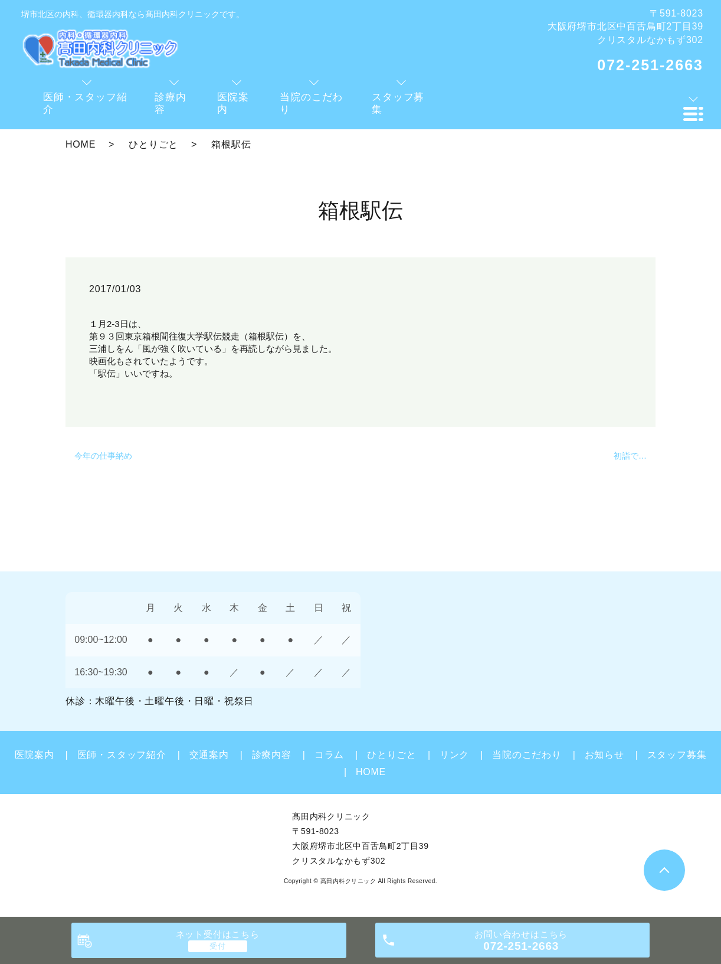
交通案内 (209, 755)
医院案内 (34, 755)
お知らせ (604, 755)
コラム (329, 755)
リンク (454, 755)
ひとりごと (153, 144)
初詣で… (630, 455)
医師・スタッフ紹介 (121, 755)
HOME (80, 144)
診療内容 (271, 755)
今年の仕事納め (103, 455)
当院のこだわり (527, 755)
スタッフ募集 (677, 755)
